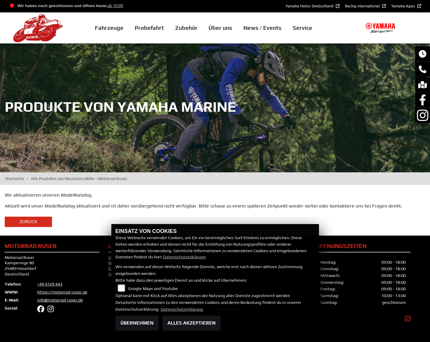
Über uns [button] (220, 28)
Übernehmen (137, 323)
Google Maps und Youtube (153, 288)
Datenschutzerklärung (184, 257)
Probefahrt (149, 28)
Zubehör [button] (186, 28)
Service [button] (302, 28)
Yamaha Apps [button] (403, 5)
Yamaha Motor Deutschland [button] (310, 5)
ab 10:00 (115, 5)
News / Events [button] (262, 28)
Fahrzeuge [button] (109, 28)
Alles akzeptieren (191, 323)
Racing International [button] (363, 5)
